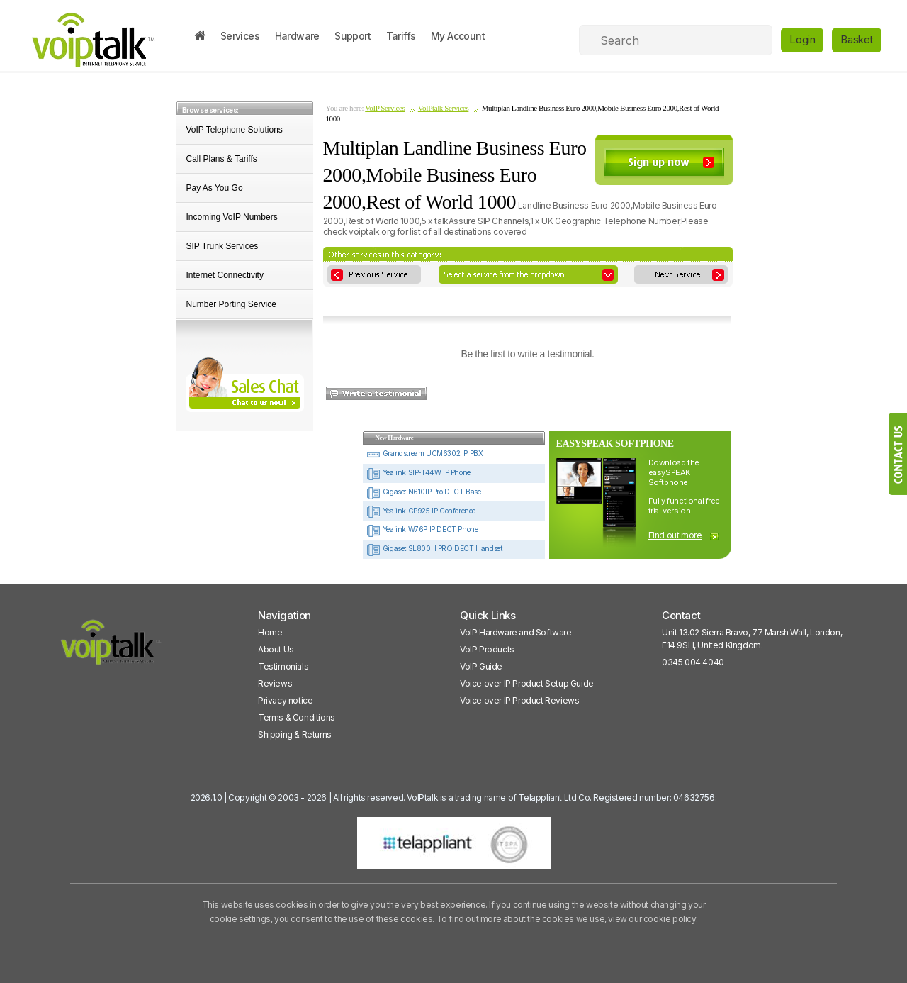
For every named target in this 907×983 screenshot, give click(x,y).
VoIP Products (487, 649)
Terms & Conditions (296, 717)
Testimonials (283, 666)
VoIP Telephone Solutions (234, 130)
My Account (458, 36)
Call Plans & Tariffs (221, 159)
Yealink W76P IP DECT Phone (422, 529)
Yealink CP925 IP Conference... (423, 510)
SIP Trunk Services (222, 246)
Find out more (675, 535)
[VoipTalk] (111, 648)
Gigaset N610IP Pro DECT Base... (426, 491)
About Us (276, 649)
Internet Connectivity (225, 275)
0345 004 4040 (693, 662)
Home (270, 632)
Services (239, 36)
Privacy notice (285, 700)
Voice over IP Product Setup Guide (527, 683)
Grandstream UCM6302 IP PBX (424, 453)
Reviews (275, 683)
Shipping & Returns (295, 734)
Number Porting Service (231, 304)
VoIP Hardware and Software (516, 632)
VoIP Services (385, 108)
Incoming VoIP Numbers (232, 217)
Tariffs (401, 36)
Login (802, 39)
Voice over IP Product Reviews (519, 700)
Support (352, 36)
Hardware (297, 36)
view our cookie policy (651, 918)
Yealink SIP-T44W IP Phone (418, 472)
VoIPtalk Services (443, 108)
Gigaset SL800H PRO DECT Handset (434, 548)
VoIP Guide (481, 666)
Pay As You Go (214, 188)
